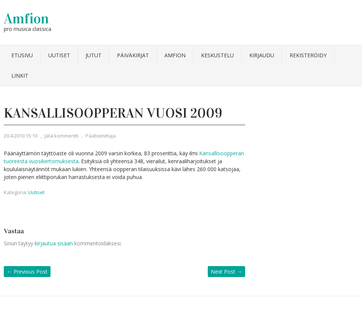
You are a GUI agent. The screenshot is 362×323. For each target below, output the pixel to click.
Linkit (19, 75)
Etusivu (22, 55)
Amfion (26, 18)
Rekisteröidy (308, 55)
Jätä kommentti (61, 135)
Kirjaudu (261, 55)
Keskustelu (217, 55)
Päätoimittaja (101, 135)
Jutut (93, 55)
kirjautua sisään (54, 243)
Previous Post (27, 271)
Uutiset (59, 55)
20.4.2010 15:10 (20, 135)
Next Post (226, 271)
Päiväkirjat (133, 55)
